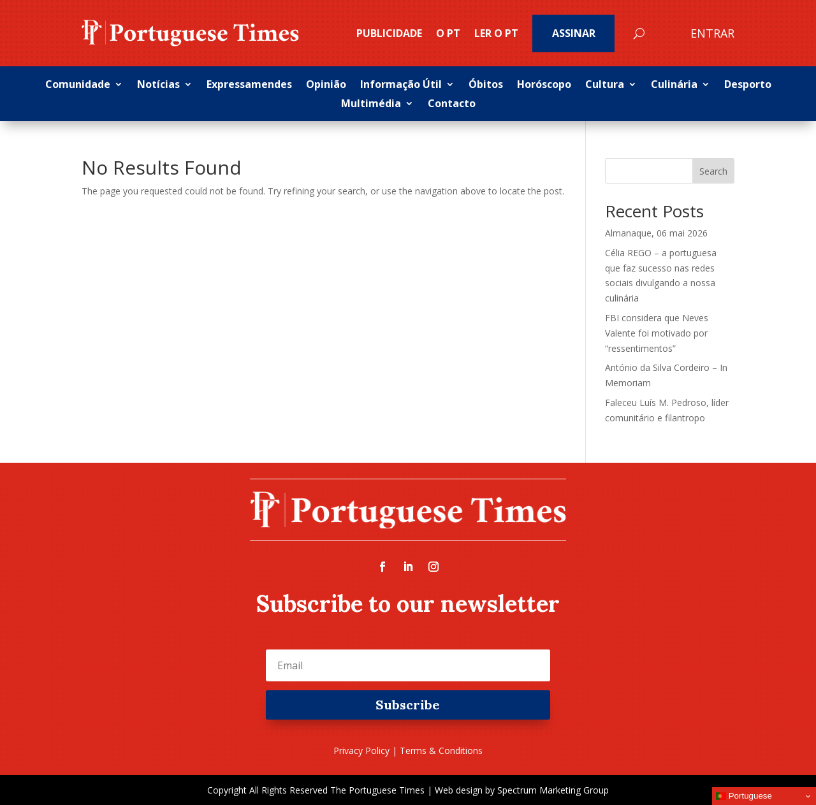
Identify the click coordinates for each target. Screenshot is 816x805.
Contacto (452, 104)
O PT (448, 33)
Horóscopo (544, 85)
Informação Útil (401, 85)
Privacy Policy (361, 750)
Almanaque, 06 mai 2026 (656, 233)
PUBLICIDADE (389, 33)
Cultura (604, 85)
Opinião (326, 85)
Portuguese (744, 796)
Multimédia (371, 104)
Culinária (674, 85)
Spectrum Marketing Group (553, 790)
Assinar (573, 33)
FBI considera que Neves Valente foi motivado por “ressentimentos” (656, 333)
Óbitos (486, 85)
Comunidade (77, 85)
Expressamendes (249, 85)
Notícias (158, 85)
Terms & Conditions (441, 750)
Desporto (747, 85)
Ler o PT (496, 33)
